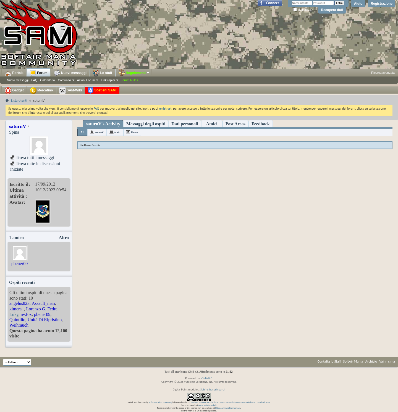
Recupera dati (332, 10)
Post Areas (235, 124)
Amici (212, 124)
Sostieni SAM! (102, 90)
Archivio (371, 361)
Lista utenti (19, 100)
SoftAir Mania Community (160, 402)
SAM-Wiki (70, 90)
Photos (134, 132)
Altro (64, 237)
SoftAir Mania (353, 361)
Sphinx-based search (213, 389)
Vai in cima (387, 361)
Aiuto (358, 4)
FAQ (34, 80)
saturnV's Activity (103, 124)
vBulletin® (206, 378)
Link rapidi (108, 80)
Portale (14, 73)
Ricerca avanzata (383, 72)
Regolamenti (134, 72)
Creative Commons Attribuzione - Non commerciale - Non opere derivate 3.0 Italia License (230, 402)
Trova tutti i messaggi (32, 157)
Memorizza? (303, 9)
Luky (14, 314)
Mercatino (41, 90)
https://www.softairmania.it (227, 407)
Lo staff (102, 73)
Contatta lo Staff (329, 361)
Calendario (47, 80)
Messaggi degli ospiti (145, 124)
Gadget (14, 90)
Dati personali (184, 124)
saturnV (99, 132)
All (82, 132)
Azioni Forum (86, 80)
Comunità (64, 80)
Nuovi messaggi (17, 80)
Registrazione (381, 4)
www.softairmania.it (207, 405)
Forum (39, 73)
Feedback (261, 124)
